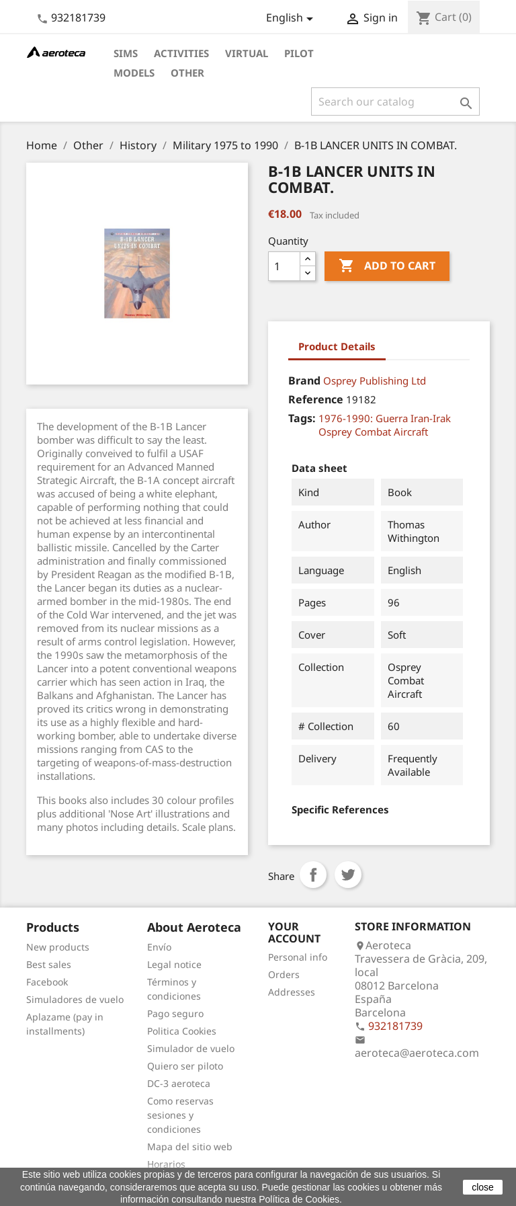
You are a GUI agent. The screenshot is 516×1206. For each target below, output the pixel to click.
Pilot (299, 53)
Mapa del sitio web (189, 1146)
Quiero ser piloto (185, 1065)
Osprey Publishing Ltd (374, 380)
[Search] (395, 101)
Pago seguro (175, 1013)
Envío (159, 946)
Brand (304, 380)
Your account (294, 932)
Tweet (348, 874)
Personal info (297, 957)
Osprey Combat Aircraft (373, 431)
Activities (181, 53)
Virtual (246, 53)
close (483, 1187)
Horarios (166, 1164)
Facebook (47, 981)
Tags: (302, 418)
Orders (284, 974)
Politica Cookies (181, 1030)
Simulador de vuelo (190, 1048)
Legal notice (174, 964)
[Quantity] (284, 266)
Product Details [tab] (337, 346)
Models (134, 72)
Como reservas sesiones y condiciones (180, 1114)
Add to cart (387, 266)
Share (313, 874)
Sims (126, 53)
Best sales (48, 964)
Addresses (291, 992)
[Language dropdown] (292, 19)
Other (187, 72)
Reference (315, 399)
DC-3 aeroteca (178, 1083)
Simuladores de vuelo (75, 999)
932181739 (78, 17)
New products (57, 946)
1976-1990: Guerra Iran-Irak (384, 418)
